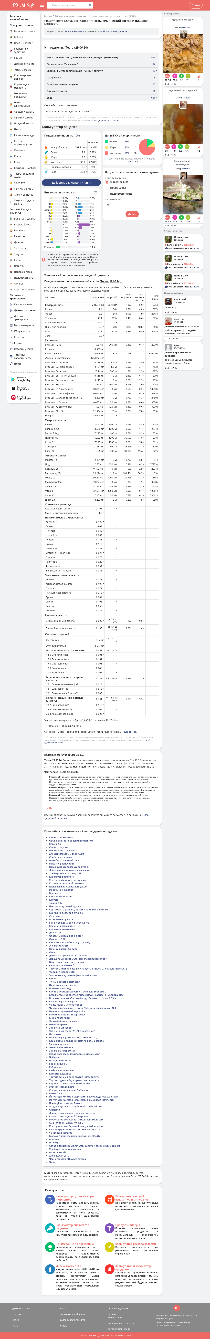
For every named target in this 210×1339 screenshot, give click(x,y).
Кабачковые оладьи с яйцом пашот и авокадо (76, 1040)
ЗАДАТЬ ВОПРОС (115, 1323)
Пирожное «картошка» (62, 985)
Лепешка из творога (61, 1047)
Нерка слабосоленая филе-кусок (68, 866)
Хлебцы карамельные (62, 926)
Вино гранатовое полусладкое (67, 962)
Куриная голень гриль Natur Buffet (69, 1083)
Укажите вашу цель (116, 178)
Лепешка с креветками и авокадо (69, 870)
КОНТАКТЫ (129, 1323)
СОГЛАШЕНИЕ (114, 1329)
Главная (48, 16)
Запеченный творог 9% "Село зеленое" (72, 1031)
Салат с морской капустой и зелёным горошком (77, 991)
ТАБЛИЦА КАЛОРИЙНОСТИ (72, 1314)
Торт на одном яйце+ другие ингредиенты (74, 1076)
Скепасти (54, 1109)
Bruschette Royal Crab (61, 919)
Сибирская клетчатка (61, 1070)
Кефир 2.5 (55, 843)
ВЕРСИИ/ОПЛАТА (115, 1317)
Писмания (55, 1034)
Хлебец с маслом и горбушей (66, 853)
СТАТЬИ (15, 1326)
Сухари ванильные (60, 896)
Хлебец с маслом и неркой (65, 873)
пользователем (73, 31)
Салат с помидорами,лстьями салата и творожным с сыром (84, 1145)
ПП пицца (55, 1142)
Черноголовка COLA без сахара (67, 1158)
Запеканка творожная (62, 1050)
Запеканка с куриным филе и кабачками (73, 975)
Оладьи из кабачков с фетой (66, 935)
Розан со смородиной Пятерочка (68, 1116)
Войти (196, 5)
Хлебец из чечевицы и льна (65, 1149)
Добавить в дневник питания (71, 182)
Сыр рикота (56, 916)
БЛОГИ (15, 1320)
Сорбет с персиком (60, 857)
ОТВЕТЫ (63, 1326)
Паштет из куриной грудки (65, 906)
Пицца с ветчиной (60, 1060)
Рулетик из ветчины (61, 837)
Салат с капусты (58, 847)
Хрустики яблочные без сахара (67, 880)
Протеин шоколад (60, 988)
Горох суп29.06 (58, 1063)
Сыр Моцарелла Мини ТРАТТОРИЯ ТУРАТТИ (75, 1129)
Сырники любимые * (61, 965)
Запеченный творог (61, 1027)
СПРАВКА (112, 1314)
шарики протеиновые (62, 929)
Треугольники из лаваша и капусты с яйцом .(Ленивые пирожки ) (88, 968)
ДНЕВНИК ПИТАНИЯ (21, 1308)
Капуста (53, 899)
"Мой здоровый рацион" (105, 120)
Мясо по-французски (61, 863)
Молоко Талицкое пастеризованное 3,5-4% (74, 1136)
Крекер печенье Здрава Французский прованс (76, 1126)
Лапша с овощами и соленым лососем (72, 1113)
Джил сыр (55, 932)
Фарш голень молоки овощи (66, 1004)
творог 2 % (55, 903)
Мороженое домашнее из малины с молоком (76, 1119)
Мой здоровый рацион (113, 31)
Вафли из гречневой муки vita (67, 1011)
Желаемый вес (113, 199)
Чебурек (54, 1057)
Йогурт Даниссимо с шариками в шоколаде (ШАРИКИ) (81, 1099)
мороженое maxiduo (61, 889)
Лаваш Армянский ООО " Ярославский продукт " (78, 958)
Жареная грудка (58, 1044)
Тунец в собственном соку (64, 981)
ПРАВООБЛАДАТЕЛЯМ (118, 1308)
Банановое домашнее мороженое (69, 922)
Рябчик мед (56, 1067)
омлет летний (57, 1152)
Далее (132, 214)
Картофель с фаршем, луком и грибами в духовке (78, 909)
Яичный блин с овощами (64, 1021)
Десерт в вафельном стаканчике (68, 955)
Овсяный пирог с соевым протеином (71, 840)
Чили (52, 1162)
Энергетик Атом (58, 945)
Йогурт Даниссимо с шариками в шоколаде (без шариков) (83, 1096)
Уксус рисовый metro (61, 1086)
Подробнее (129, 732)
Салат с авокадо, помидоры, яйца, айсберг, (74, 1053)
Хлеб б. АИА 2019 (59, 1155)
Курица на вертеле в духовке (66, 912)
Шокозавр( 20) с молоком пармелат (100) (73, 1037)
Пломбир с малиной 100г (64, 860)
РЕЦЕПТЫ (16, 1314)
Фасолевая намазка (60, 1132)
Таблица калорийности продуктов (70, 16)
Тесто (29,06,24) (130, 16)
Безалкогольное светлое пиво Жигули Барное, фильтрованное (86, 994)
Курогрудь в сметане (61, 876)
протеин (54, 1139)
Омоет (53, 978)
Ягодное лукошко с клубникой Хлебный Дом (76, 1106)
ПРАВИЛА (125, 1329)
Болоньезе (55, 893)
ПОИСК (63, 1308)
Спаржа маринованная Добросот (68, 1090)
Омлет (53, 952)
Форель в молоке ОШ (62, 971)
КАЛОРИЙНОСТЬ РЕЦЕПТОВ (72, 1320)
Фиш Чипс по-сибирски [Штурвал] (69, 942)
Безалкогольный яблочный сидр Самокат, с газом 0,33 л (82, 998)
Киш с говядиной (59, 1017)
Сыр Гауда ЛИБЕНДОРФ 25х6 (66, 1122)
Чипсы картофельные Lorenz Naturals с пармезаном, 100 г (83, 1008)
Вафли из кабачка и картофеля (67, 1014)
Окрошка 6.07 (57, 939)
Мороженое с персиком (63, 850)
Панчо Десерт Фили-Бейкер (65, 1103)
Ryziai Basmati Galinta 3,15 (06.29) (68, 886)
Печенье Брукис (58, 1024)
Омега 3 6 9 (55, 1093)
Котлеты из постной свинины (66, 883)
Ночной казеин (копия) (63, 948)
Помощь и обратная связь (23, 372)
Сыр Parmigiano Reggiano (63, 1001)
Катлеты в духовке (60, 1073)
